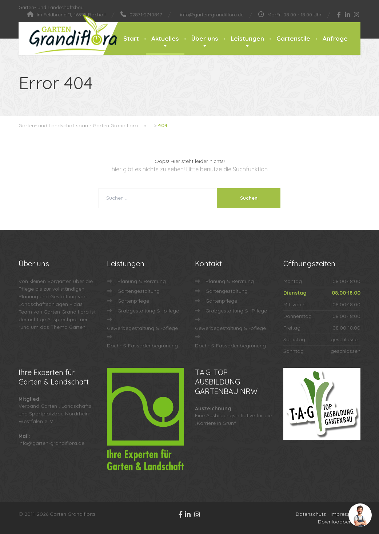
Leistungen (247, 38)
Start (131, 38)
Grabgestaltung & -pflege (148, 310)
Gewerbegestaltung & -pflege (142, 328)
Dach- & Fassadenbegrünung (142, 345)
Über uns (204, 38)
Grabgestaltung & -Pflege (236, 310)
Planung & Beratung (141, 281)
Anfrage (335, 38)
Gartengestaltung (138, 291)
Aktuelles (165, 38)
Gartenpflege (133, 301)
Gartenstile (293, 38)
